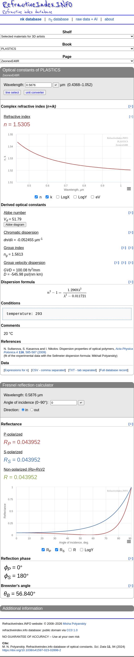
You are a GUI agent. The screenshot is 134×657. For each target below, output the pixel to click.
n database (59, 19)
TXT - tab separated (82, 371)
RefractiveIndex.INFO (37, 4)
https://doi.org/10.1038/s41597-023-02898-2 (31, 651)
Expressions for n (16, 371)
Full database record (114, 371)
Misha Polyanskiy (74, 624)
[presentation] (67, 292)
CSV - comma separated (48, 371)
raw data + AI (87, 19)
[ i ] (131, 106)
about (109, 19)
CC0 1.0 (72, 631)
